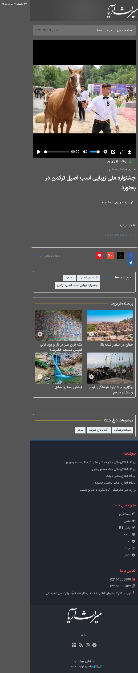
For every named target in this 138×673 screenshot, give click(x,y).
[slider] (39, 152)
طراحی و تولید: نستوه (71, 667)
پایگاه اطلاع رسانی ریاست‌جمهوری (109, 483)
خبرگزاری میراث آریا (114, 11)
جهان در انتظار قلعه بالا (111, 338)
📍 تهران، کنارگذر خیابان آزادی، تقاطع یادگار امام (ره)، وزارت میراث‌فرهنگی (85, 593)
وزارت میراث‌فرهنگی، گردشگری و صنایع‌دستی (102, 489)
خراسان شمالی (83, 264)
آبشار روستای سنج (53, 387)
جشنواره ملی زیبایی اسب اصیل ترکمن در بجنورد (77, 178)
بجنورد (64, 264)
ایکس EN (122, 527)
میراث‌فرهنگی (117, 430)
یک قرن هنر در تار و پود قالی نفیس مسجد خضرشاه (41, 340)
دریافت (114, 161)
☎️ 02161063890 (117, 579)
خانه (67, 635)
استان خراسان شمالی (117, 169)
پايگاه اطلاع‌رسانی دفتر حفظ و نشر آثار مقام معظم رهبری (95, 462)
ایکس (124, 520)
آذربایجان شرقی (93, 430)
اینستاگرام (122, 514)
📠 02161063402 (117, 586)
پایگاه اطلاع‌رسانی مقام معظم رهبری (108, 469)
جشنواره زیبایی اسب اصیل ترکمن (72, 272)
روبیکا (124, 548)
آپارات (124, 534)
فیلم (103, 30)
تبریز (75, 430)
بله (126, 541)
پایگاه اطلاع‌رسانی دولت (115, 476)
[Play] (14, 152)
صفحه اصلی (118, 30)
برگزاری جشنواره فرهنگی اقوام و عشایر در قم (100, 389)
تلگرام (124, 555)
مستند (92, 30)
